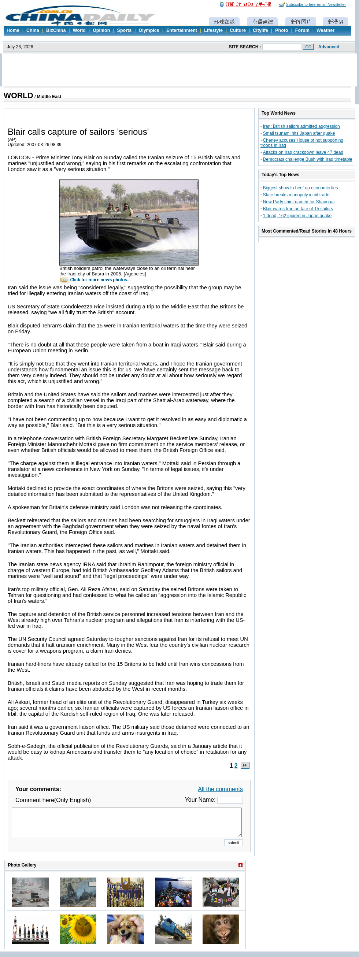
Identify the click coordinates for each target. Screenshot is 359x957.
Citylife (260, 30)
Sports (124, 30)
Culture (238, 30)
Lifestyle (213, 30)
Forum (302, 30)
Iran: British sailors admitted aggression (301, 126)
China (32, 30)
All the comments (220, 789)
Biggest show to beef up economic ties (300, 187)
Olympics (148, 30)
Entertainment (181, 30)
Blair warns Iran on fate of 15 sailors (298, 208)
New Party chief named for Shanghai (298, 201)
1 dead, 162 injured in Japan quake (297, 215)
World (79, 30)
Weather (325, 30)
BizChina (56, 30)
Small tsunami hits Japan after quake (299, 133)
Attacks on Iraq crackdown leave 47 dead (303, 152)
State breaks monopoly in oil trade (296, 194)
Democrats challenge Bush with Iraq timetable (307, 159)
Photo (281, 30)
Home (13, 30)
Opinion (101, 30)
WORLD (18, 95)
